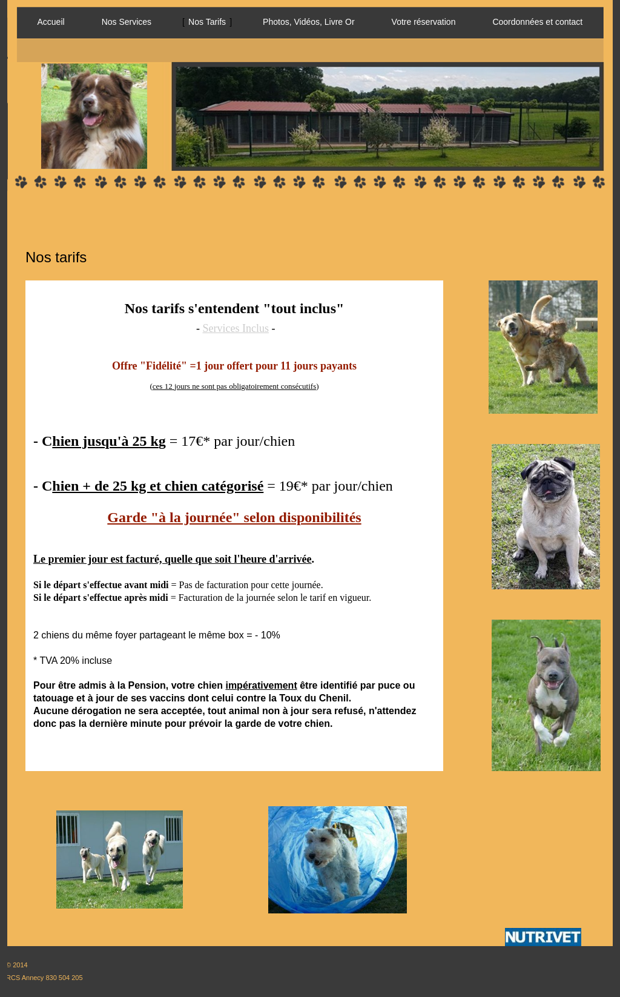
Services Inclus (236, 328)
